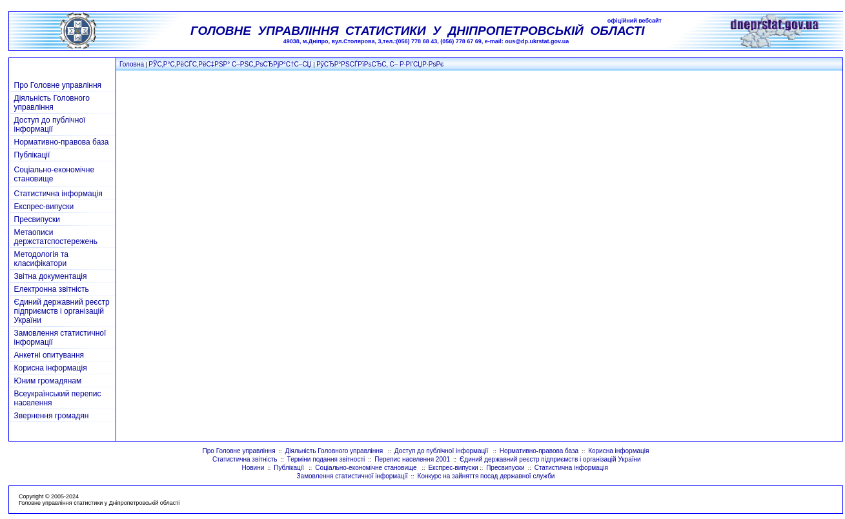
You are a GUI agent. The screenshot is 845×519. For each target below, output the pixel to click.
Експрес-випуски (44, 206)
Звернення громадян (51, 415)
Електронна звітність (51, 289)
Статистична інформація (58, 193)
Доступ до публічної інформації (50, 125)
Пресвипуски (37, 219)
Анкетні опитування (49, 355)
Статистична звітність (245, 459)
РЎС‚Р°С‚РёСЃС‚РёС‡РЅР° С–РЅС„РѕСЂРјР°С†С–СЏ (229, 64)
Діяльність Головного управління (52, 103)
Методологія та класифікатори (41, 259)
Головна (131, 64)
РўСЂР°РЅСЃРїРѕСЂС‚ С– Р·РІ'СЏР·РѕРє (379, 64)
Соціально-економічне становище (366, 467)
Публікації (32, 154)
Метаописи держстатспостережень (56, 237)
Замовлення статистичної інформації (352, 476)
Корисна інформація (50, 367)
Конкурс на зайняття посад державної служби (486, 476)
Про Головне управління (58, 85)
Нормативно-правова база (61, 142)
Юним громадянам (48, 380)
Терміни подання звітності (326, 459)
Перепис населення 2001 (412, 459)
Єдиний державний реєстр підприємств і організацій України (62, 311)
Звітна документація (50, 276)
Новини (252, 467)
